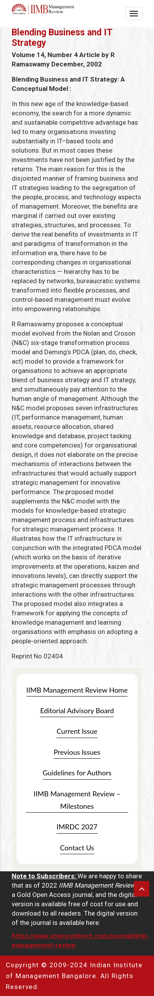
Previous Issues (77, 752)
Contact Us (77, 847)
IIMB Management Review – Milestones (76, 799)
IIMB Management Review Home (77, 690)
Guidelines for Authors (77, 772)
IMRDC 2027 (76, 826)
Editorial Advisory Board (77, 710)
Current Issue (76, 731)
